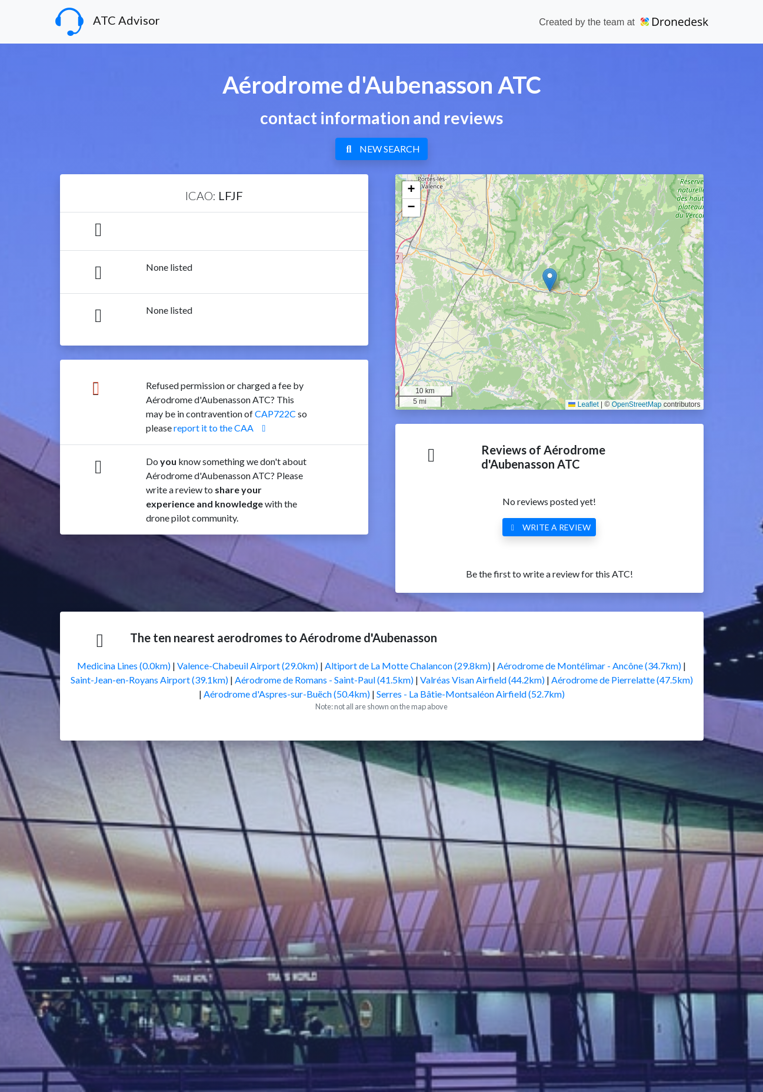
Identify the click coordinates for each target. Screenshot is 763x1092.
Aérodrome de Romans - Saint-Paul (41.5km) (324, 679)
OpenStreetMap (637, 404)
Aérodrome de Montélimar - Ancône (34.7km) (589, 665)
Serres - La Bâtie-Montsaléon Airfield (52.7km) (470, 693)
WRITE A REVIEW (549, 527)
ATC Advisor (107, 22)
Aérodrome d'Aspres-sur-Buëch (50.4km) (287, 693)
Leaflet (583, 404)
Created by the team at (623, 22)
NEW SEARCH (381, 148)
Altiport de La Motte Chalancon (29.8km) (408, 665)
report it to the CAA (222, 427)
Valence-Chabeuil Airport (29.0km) (247, 665)
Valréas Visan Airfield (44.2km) (482, 679)
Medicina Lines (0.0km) (124, 665)
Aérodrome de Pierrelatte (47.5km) (622, 679)
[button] (549, 280)
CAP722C (275, 413)
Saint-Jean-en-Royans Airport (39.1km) (149, 679)
